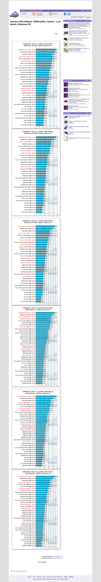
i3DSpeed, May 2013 (73, 106)
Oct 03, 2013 (71, 139)
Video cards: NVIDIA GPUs (82, 35)
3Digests (77, 85)
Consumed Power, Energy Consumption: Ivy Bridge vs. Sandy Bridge (79, 49)
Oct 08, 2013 (71, 118)
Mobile (44, 576)
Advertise (88, 10)
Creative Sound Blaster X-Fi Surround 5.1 (78, 38)
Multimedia (39, 576)
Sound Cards (80, 40)
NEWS (55, 14)
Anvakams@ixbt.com (57, 556)
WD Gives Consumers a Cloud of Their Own (79, 138)
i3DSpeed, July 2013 (73, 93)
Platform (29, 576)
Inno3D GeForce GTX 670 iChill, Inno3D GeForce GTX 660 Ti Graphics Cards (78, 31)
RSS (90, 20)
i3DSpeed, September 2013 (75, 83)
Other (48, 576)
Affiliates (83, 10)
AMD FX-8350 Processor (74, 43)
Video (34, 576)
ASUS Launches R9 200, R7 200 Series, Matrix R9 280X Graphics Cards (80, 116)
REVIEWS (39, 14)
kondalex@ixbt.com (57, 558)
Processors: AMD (81, 45)
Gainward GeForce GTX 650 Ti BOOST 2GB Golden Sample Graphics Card (79, 100)
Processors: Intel (81, 51)
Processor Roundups (81, 28)
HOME (24, 14)
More (87, 20)
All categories (39, 15)
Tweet (56, 33)
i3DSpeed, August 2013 (74, 88)
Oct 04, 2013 (71, 134)
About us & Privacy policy (57, 576)
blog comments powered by (18, 571)
